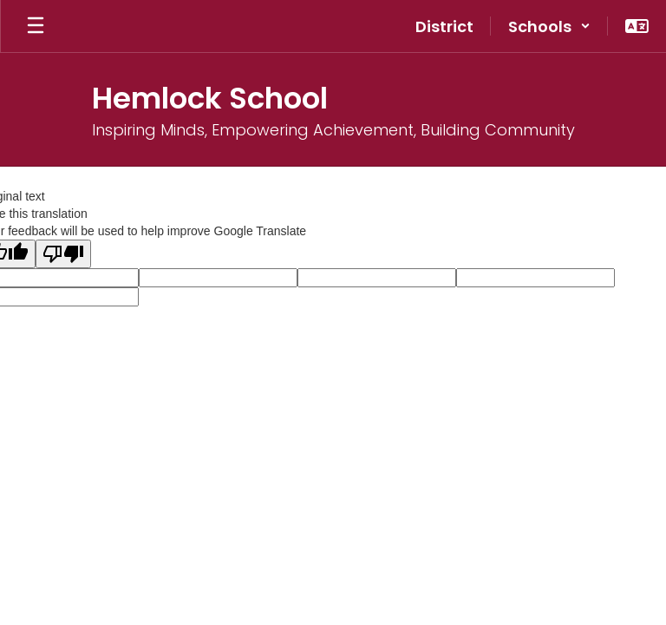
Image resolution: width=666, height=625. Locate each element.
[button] (549, 26)
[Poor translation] (63, 254)
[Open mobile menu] (35, 26)
